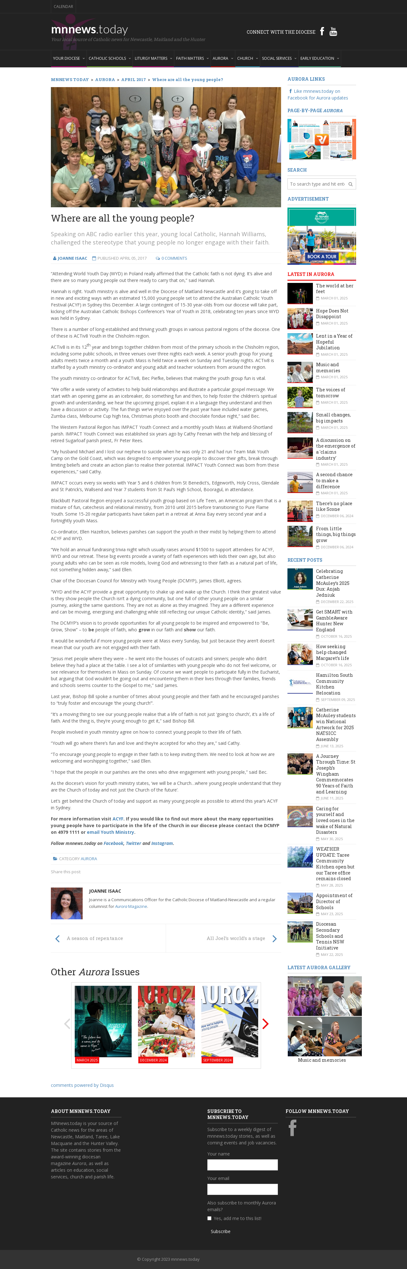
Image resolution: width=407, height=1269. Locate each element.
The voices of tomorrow (330, 393)
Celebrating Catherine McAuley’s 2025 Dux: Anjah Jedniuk (332, 583)
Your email (218, 1178)
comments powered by (82, 1085)
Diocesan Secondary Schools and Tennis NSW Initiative (330, 936)
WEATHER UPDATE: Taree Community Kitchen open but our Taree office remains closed (335, 863)
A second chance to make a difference (334, 480)
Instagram (162, 843)
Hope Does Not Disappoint (332, 314)
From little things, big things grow (336, 534)
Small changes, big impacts (333, 418)
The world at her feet (335, 289)
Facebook (113, 843)
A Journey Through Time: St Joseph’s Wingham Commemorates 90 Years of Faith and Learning (335, 774)
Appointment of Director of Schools (334, 901)
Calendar (63, 6)
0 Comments (174, 258)
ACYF (118, 819)
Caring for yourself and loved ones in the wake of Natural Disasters (335, 820)
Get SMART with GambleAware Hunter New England (334, 621)
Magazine (131, 906)
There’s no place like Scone (334, 506)
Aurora (89, 858)
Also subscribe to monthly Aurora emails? (241, 1206)
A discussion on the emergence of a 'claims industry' (335, 449)
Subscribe (221, 1231)
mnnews (89, 28)
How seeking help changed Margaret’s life (332, 652)
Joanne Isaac (105, 891)
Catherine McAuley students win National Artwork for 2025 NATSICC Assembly (336, 724)
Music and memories (328, 367)
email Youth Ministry (110, 832)
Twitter (133, 843)
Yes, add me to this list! (237, 1218)
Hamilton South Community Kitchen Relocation (334, 684)
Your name (218, 1154)
